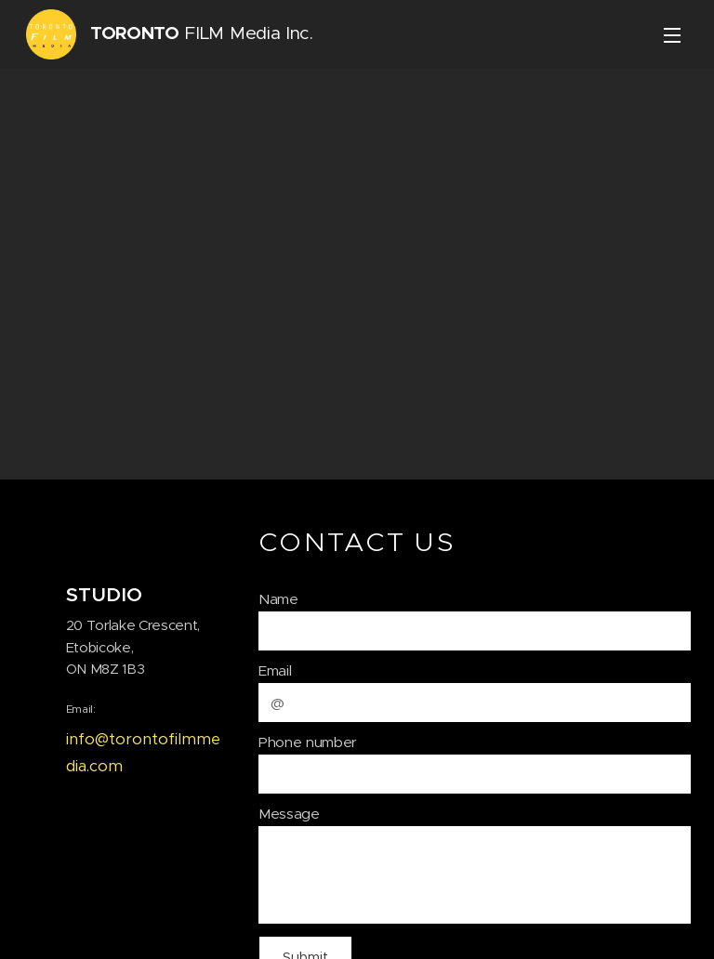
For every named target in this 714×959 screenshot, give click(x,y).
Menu (672, 35)
